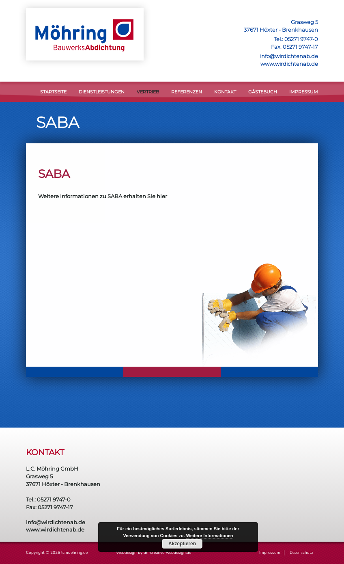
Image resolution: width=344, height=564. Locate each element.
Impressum (303, 92)
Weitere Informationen (209, 535)
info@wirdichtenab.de (289, 56)
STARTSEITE (53, 92)
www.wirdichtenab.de (289, 64)
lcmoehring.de (74, 552)
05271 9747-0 (301, 39)
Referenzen (186, 92)
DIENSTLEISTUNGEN (102, 92)
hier (162, 196)
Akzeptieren (182, 544)
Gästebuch (262, 92)
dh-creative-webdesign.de (167, 552)
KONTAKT (225, 92)
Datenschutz (301, 552)
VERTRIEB (148, 92)
